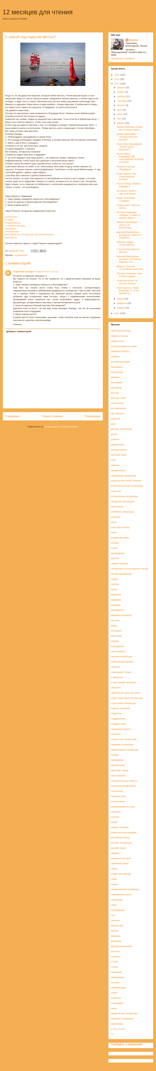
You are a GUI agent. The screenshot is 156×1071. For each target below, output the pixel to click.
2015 (117, 75)
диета (114, 434)
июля (120, 109)
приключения (118, 765)
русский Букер (118, 848)
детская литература (121, 429)
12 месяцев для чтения (38, 12)
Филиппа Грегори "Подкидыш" (126, 168)
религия (115, 817)
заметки (115, 465)
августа (121, 105)
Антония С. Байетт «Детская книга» (126, 192)
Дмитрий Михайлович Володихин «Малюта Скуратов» (129, 235)
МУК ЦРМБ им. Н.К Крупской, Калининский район (29, 234)
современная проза (121, 894)
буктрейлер (117, 372)
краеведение (117, 553)
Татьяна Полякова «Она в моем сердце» (129, 275)
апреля (121, 123)
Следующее (12, 416)
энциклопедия (118, 987)
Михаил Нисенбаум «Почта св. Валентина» (127, 225)
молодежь (116, 630)
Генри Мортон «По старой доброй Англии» (126, 176)
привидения (117, 760)
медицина (116, 599)
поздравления (21, 255)
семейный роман (120, 863)
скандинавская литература (125, 889)
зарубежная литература (123, 475)
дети (113, 424)
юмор (114, 1008)
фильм (114, 930)
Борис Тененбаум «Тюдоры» (126, 199)
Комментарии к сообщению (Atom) (61, 426)
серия (114, 879)
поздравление (118, 718)
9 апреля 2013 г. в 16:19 (46, 271)
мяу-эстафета (118, 651)
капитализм (117, 506)
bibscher (133, 40)
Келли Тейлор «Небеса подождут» (129, 185)
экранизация (117, 977)
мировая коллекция (121, 615)
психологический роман (123, 786)
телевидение (117, 910)
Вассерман (117, 382)
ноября (121, 92)
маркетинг (116, 594)
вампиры (115, 377)
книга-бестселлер (120, 527)
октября (121, 96)
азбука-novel (117, 341)
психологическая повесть (124, 781)
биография (116, 367)
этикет (114, 992)
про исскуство (118, 775)
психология (117, 791)
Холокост (116, 956)
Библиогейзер (12, 231)
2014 (117, 79)
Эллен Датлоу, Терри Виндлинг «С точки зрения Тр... (128, 290)
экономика (116, 972)
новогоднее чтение (121, 672)
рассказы (116, 811)
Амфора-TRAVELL (120, 351)
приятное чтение (120, 770)
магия (114, 589)
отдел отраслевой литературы (127, 698)
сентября (122, 101)
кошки (114, 548)
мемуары (116, 605)
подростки (116, 713)
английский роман (120, 361)
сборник (115, 853)
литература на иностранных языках (130, 568)
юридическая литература (124, 1013)
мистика (115, 620)
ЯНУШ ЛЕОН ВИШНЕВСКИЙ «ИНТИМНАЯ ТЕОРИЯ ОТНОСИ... (130, 158)
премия (115, 755)
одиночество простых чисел (125, 692)
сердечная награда (121, 874)
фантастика (117, 925)
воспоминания (118, 408)
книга (113, 522)
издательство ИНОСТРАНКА (126, 480)
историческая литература (124, 496)
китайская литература (122, 511)
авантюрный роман (121, 330)
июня (120, 114)
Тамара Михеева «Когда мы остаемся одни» (129, 128)
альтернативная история (124, 346)
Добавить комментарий (18, 331)
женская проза (118, 449)
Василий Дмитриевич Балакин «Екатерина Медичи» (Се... (129, 259)
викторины (116, 387)
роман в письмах (120, 827)
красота (115, 558)
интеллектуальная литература (127, 486)
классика (115, 517)
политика (116, 734)
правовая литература (122, 744)
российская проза (120, 837)
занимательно (118, 470)
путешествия (117, 801)
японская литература (122, 1018)
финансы (116, 936)
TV (112, 1034)
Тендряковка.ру (12, 223)
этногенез (116, 998)
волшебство (117, 403)
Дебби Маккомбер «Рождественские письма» (127, 137)
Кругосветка (11, 237)
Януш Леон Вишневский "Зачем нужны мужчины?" (129, 147)
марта (120, 299)
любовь (115, 584)
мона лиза (116, 636)
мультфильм (117, 646)
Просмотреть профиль (123, 58)
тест (113, 915)
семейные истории (121, 858)
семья (114, 868)
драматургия (117, 444)
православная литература (124, 749)
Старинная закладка (15, 225)
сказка (114, 884)
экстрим (115, 982)
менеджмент (117, 610)
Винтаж (115, 393)
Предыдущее (92, 416)
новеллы (115, 667)
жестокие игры (118, 455)
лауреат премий (119, 563)
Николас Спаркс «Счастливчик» (126, 243)
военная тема (118, 398)
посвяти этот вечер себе (123, 739)
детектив (115, 418)
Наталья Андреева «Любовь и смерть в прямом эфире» (128, 215)
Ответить (17, 324)
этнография (117, 1003)
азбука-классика (119, 336)
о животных (117, 677)
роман (114, 822)
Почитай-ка (10, 228)
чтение (114, 967)
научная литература (121, 656)
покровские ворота (120, 729)
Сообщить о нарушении (126, 1044)
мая (119, 118)
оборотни (116, 687)
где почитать (117, 413)
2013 (117, 83)
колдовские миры (120, 537)
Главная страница (52, 416)
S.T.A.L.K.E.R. (118, 1029)
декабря (121, 87)
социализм (116, 899)
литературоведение (121, 574)
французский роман (121, 946)
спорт (114, 905)
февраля (122, 303)
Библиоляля (11, 217)
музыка (114, 641)
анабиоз (115, 356)
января (121, 307)
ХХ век (114, 961)
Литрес (114, 579)
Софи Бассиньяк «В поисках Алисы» (127, 282)
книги (114, 532)
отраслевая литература (123, 703)
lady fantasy (117, 1024)
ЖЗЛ (113, 460)
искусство (116, 491)
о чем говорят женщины (123, 682)
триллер (115, 920)
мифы (114, 625)
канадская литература (122, 501)
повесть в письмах (120, 708)
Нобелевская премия (122, 661)
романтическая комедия (123, 832)
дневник (115, 439)
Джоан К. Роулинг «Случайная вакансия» (130, 267)
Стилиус (9, 219)
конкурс (115, 543)
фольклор (116, 941)
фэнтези (115, 951)
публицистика (118, 796)
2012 (117, 313)
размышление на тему (123, 806)
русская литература (121, 842)
